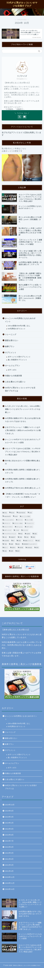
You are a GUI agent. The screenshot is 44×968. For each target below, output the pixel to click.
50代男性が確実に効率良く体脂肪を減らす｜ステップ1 (22, 480)
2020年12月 (10, 877)
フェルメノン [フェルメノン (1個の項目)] (30, 523)
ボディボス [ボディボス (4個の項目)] (29, 526)
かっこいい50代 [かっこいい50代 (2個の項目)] (26, 516)
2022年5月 (9, 853)
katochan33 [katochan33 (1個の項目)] (7, 516)
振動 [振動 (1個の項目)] (38, 540)
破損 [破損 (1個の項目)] (18, 544)
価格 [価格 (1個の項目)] (35, 533)
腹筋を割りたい (11, 340)
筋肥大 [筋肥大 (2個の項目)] (13, 547)
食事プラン (9, 346)
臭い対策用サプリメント (17, 360)
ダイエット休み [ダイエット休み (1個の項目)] (18, 523)
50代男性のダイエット (17, 329)
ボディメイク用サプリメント (19, 357)
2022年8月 (9, 835)
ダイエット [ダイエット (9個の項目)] (7, 523)
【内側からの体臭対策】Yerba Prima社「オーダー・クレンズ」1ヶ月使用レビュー (22, 495)
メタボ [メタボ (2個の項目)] (17, 530)
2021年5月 (9, 865)
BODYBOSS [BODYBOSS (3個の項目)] (21, 512)
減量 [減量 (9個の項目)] (12, 544)
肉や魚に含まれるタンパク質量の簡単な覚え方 (22, 462)
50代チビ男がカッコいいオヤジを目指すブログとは (20, 389)
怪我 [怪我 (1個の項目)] (19, 540)
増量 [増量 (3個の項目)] (20, 537)
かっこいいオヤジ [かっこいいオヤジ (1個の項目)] (9, 520)
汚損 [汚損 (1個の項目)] (5, 544)
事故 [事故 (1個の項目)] (21, 533)
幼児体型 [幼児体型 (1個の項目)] (6, 540)
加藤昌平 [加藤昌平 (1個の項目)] (13, 537)
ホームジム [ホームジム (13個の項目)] (19, 526)
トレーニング (10, 334)
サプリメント (10, 353)
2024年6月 (9, 811)
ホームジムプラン (12, 366)
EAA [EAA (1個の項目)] (30, 512)
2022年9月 (9, 829)
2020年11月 (10, 883)
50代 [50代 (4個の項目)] (5, 512)
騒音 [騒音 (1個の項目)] (18, 551)
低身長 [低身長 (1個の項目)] (28, 533)
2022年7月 (9, 841)
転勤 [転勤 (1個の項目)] (5, 551)
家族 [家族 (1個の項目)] (34, 537)
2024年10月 (10, 805)
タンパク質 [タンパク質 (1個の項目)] (29, 520)
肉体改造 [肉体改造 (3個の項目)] (29, 547)
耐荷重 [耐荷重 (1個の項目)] (21, 547)
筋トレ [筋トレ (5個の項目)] (6, 547)
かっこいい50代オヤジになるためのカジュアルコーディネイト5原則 (22, 441)
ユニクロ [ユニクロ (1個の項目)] (25, 530)
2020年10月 (10, 889)
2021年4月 (9, 871)
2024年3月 (9, 817)
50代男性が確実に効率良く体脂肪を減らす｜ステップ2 (22, 471)
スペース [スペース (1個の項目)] (20, 520)
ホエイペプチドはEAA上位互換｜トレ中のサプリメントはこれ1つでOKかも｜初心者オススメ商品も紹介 (22, 452)
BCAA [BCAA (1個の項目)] (12, 512)
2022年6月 (9, 847)
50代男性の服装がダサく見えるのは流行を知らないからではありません (22, 419)
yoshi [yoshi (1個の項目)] (16, 516)
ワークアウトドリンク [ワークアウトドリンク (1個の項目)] (10, 533)
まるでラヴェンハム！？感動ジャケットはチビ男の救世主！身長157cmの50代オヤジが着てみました (23, 430)
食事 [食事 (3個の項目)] (12, 551)
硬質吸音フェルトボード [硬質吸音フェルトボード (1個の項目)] (30, 544)
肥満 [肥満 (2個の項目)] (37, 547)
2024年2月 (9, 823)
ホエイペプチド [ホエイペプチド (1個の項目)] (8, 526)
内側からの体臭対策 (13, 376)
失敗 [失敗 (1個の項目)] (27, 537)
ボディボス (12, 370)
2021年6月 (9, 859)
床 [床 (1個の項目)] (13, 540)
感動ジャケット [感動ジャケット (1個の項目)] (29, 540)
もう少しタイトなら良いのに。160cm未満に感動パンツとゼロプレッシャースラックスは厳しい (22, 409)
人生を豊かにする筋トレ (15, 382)
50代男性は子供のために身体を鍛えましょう (22, 488)
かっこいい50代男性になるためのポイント (20, 319)
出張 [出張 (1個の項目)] (5, 537)
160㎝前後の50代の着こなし (19, 326)
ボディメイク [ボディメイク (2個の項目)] (7, 530)
